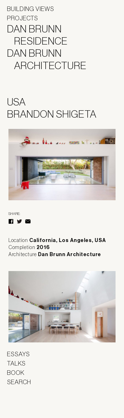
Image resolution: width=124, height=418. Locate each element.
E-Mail (28, 221)
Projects (22, 18)
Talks (16, 363)
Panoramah (22, 404)
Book (16, 372)
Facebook (11, 221)
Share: (14, 214)
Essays (18, 354)
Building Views (30, 8)
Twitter (19, 221)
